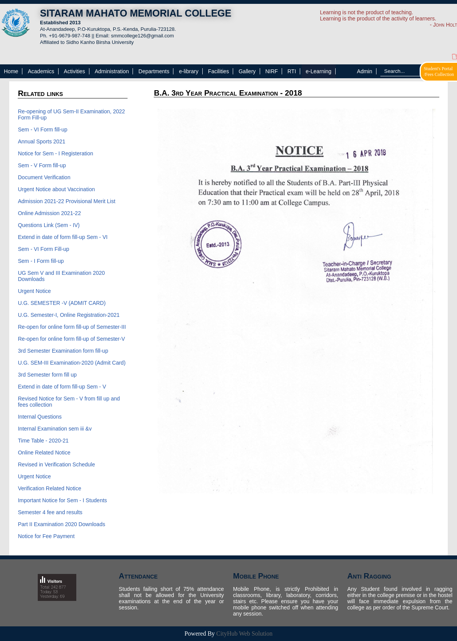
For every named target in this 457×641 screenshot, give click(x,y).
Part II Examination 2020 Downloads (61, 524)
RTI (291, 71)
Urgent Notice (34, 291)
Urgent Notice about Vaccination (56, 189)
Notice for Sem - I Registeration (55, 153)
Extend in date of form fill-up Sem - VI (63, 237)
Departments (153, 71)
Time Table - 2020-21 (43, 440)
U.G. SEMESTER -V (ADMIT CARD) (62, 303)
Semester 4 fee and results (50, 512)
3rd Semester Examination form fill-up (63, 351)
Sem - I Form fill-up (41, 261)
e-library (188, 71)
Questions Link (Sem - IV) (48, 225)
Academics (41, 71)
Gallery (247, 71)
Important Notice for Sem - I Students (62, 500)
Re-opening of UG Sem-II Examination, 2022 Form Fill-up (71, 114)
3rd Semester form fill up (47, 375)
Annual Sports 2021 (41, 141)
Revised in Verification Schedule (56, 464)
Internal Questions (40, 417)
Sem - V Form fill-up (42, 165)
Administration (112, 71)
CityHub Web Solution (244, 633)
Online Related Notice (44, 452)
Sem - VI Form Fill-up (43, 249)
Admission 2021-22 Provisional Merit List (66, 201)
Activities (74, 71)
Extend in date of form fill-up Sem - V (62, 387)
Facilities (218, 71)
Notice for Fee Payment (46, 536)
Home (11, 71)
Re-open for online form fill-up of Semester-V (71, 339)
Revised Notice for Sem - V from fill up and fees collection (69, 401)
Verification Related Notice (49, 488)
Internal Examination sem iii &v (54, 429)
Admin (364, 71)
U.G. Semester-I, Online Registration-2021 (68, 315)
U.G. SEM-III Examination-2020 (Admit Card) (71, 363)
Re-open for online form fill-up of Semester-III (72, 327)
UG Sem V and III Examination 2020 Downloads (61, 276)
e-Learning (318, 71)
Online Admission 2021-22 (49, 213)
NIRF (271, 71)
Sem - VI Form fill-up (42, 129)
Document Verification (45, 177)
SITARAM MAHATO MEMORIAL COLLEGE (136, 13)
